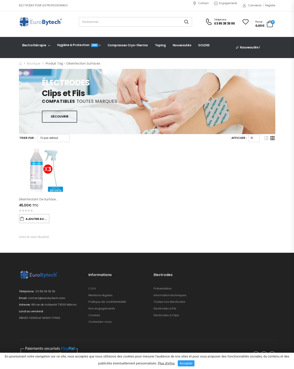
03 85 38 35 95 (45, 291)
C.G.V (92, 288)
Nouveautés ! (250, 47)
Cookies (94, 315)
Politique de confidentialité (107, 302)
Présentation (163, 288)
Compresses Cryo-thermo (128, 45)
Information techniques (170, 295)
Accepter (186, 363)
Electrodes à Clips (166, 315)
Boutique (33, 63)
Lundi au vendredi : (31, 311)
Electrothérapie (34, 45)
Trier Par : (27, 138)
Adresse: (25, 305)
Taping (160, 45)
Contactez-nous (100, 322)
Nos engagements (101, 308)
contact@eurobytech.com (46, 298)
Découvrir (59, 116)
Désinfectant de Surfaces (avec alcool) (49, 199)
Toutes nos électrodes (169, 302)
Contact (201, 3)
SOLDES (204, 45)
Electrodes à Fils (165, 308)
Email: (23, 298)
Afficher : (239, 138)
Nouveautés (182, 45)
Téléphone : (27, 291)
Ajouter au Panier (37, 219)
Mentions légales (100, 295)
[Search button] (186, 22)
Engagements (225, 3)
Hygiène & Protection (77, 45)
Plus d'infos (166, 363)
